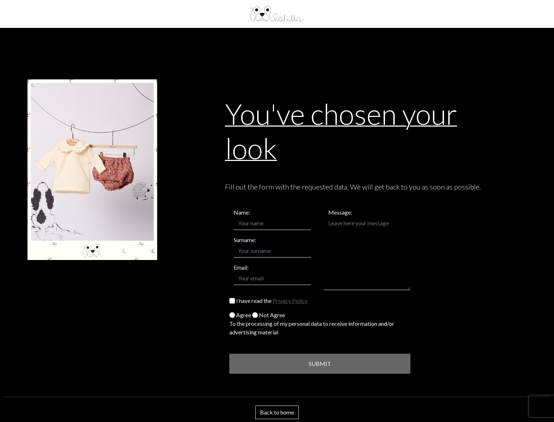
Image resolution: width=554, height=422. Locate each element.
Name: (242, 212)
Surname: (245, 239)
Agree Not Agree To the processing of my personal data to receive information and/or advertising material (311, 323)
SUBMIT (320, 363)
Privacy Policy (290, 300)
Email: (241, 267)
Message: (340, 212)
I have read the (268, 300)
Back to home (277, 412)
